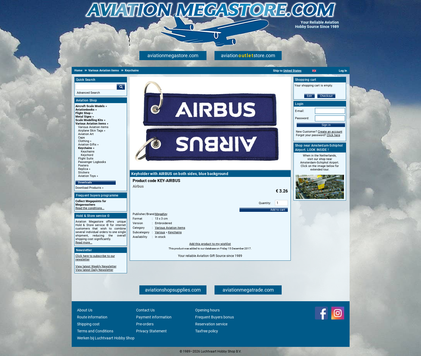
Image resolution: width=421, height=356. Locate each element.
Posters (83, 165)
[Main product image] (210, 168)
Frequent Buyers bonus (214, 317)
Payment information (154, 317)
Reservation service (211, 324)
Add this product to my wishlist (210, 244)
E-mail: (299, 111)
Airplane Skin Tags (90, 130)
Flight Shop (82, 113)
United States (292, 70)
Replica (83, 169)
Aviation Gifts (87, 144)
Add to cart (277, 210)
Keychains (85, 148)
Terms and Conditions (95, 331)
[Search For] (96, 87)
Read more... (83, 242)
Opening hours (207, 310)
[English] (314, 70)
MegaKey (161, 214)
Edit (309, 96)
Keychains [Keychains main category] (88, 151)
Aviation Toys (87, 176)
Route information (92, 317)
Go (121, 87)
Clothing (83, 141)
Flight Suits (85, 158)
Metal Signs (83, 116)
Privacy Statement (151, 331)
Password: (302, 118)
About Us (84, 310)
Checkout (326, 96)
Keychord (87, 155)
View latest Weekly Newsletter (96, 266)
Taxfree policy (206, 331)
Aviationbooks (85, 109)
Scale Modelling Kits (89, 120)
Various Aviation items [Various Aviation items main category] (93, 127)
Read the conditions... (89, 208)
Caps (81, 137)
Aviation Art (86, 134)
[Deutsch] (327, 70)
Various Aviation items (90, 123)
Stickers (83, 172)
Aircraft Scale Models (90, 106)
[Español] (321, 70)
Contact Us (145, 310)
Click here (333, 135)
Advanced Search (88, 93)
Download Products (88, 188)
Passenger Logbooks (92, 162)
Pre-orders (145, 324)
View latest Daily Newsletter (94, 270)
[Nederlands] (308, 70)
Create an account (330, 131)
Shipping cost (88, 324)
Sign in (326, 124)
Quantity (264, 203)
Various (160, 232)
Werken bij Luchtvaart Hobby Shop (106, 338)
